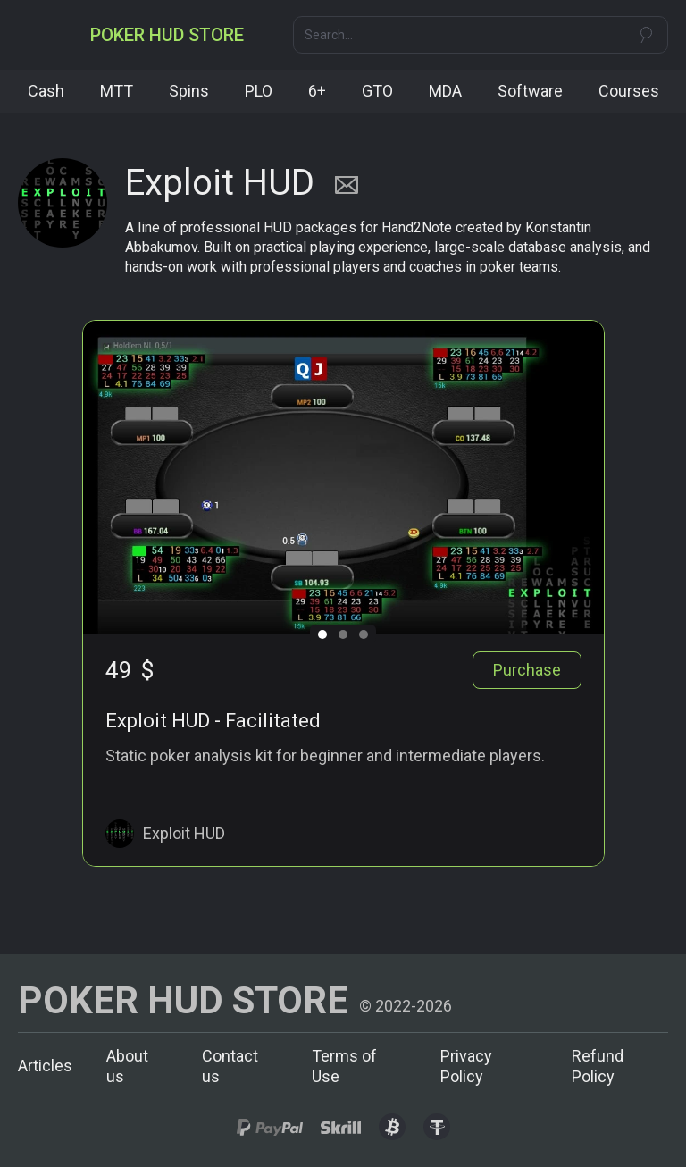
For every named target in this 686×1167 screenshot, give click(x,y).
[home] (167, 35)
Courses (628, 90)
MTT (116, 90)
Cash (46, 90)
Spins (189, 90)
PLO (258, 90)
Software (530, 90)
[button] (34, 35)
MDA (445, 90)
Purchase (527, 669)
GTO (377, 90)
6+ (317, 90)
